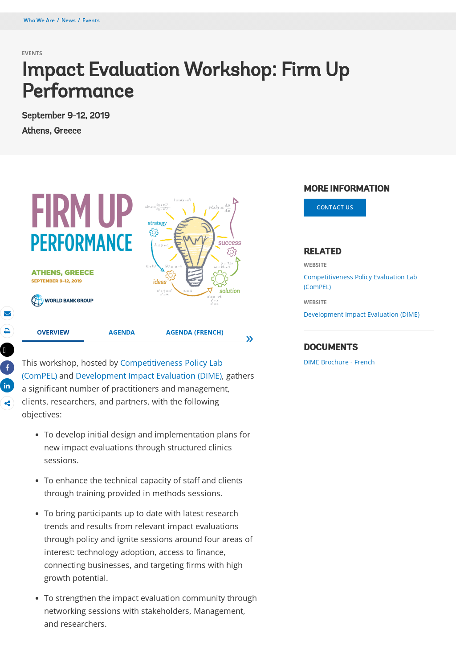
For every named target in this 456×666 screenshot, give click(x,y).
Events (91, 20)
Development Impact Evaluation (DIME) (149, 375)
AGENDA (122, 332)
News (68, 20)
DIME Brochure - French (339, 362)
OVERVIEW (53, 332)
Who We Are (39, 20)
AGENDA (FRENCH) (195, 332)
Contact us (335, 207)
